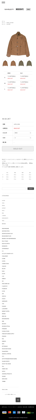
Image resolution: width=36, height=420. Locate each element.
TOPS (3, 203)
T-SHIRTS (4, 215)
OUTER (8, 24)
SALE (3, 220)
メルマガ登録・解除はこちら (10, 394)
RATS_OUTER (10, 22)
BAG (3, 213)
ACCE (3, 210)
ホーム (3, 21)
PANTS (3, 205)
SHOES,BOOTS (5, 218)
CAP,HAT (3, 208)
